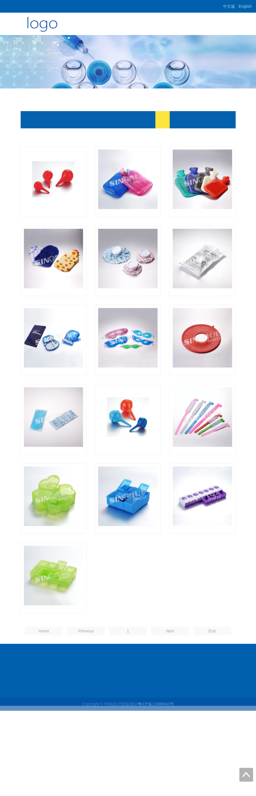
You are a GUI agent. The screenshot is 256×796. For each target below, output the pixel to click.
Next (170, 649)
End (212, 649)
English (245, 6)
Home (166, 24)
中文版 (229, 6)
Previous (86, 649)
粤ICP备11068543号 (156, 707)
